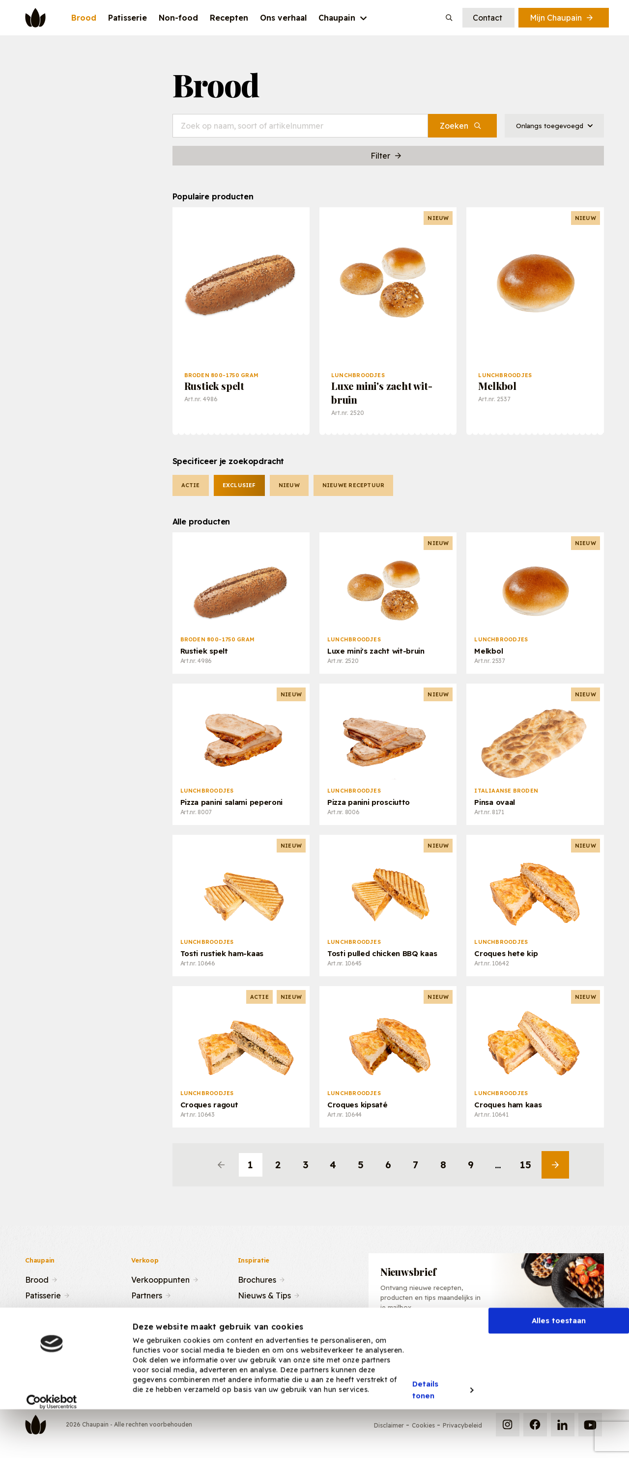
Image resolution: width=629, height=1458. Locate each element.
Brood (37, 1279)
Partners (146, 1294)
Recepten (43, 1310)
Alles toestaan (559, 1361)
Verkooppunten (160, 1279)
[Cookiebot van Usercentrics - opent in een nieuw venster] (52, 1442)
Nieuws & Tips (264, 1294)
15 (525, 1164)
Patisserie (43, 1294)
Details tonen (425, 1431)
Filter (387, 156)
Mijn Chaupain (562, 18)
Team (141, 1310)
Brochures (257, 1279)
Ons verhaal (47, 1326)
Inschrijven (553, 1343)
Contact (487, 18)
